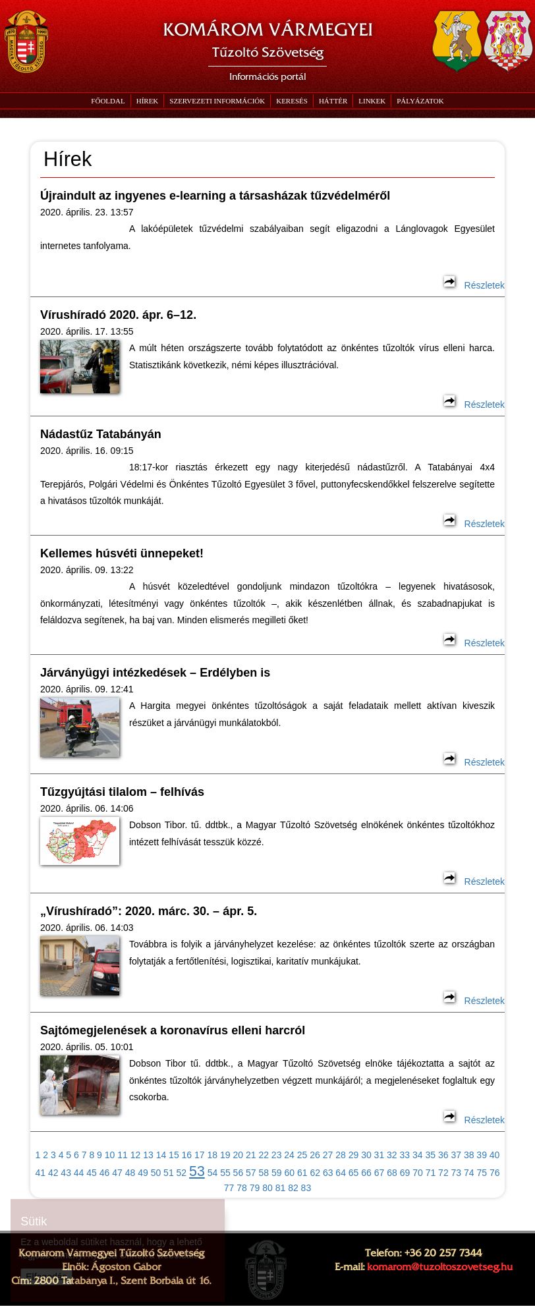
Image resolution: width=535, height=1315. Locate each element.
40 (495, 1155)
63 (328, 1172)
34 (417, 1155)
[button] (216, 100)
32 (392, 1155)
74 (469, 1172)
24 (289, 1155)
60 (289, 1172)
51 (168, 1172)
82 (293, 1188)
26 (315, 1155)
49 (143, 1172)
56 (238, 1172)
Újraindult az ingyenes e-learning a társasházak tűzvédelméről (215, 195)
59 (276, 1172)
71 (431, 1172)
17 (199, 1155)
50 (156, 1172)
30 (366, 1155)
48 (130, 1172)
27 (328, 1155)
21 (251, 1155)
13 (148, 1155)
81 (280, 1188)
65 (354, 1172)
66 (366, 1172)
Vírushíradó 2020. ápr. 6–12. (118, 315)
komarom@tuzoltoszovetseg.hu (440, 1267)
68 (392, 1172)
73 (456, 1172)
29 (354, 1155)
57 (251, 1172)
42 (53, 1172)
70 (417, 1172)
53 (197, 1171)
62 (315, 1172)
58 (264, 1172)
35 (430, 1155)
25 (302, 1155)
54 (213, 1172)
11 (122, 1155)
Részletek (474, 285)
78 (242, 1188)
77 (229, 1188)
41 (40, 1172)
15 (174, 1155)
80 (267, 1188)
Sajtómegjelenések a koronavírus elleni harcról (172, 1030)
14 (161, 1155)
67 (379, 1172)
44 (79, 1172)
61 (302, 1172)
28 (340, 1155)
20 (238, 1155)
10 (110, 1155)
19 (225, 1155)
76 (495, 1172)
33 (405, 1155)
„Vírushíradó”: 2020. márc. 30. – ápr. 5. (148, 911)
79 (255, 1188)
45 (91, 1172)
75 (482, 1172)
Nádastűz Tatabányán (100, 434)
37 (456, 1155)
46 (104, 1172)
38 (469, 1155)
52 (182, 1172)
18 (213, 1155)
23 (276, 1155)
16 (187, 1155)
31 (379, 1155)
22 (263, 1155)
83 (306, 1188)
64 (340, 1172)
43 (66, 1172)
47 (117, 1172)
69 (405, 1172)
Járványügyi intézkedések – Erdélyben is (155, 672)
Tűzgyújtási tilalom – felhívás (122, 791)
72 (443, 1172)
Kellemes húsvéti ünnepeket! (122, 553)
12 (135, 1155)
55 (225, 1172)
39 (481, 1155)
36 (443, 1155)
